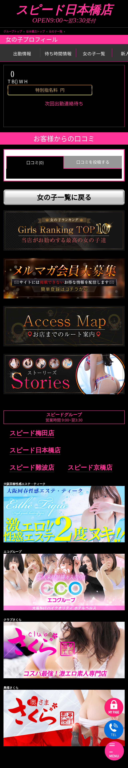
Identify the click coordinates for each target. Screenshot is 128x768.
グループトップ (12, 31)
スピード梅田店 (31, 433)
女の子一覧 (55, 31)
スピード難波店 (31, 467)
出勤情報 (22, 53)
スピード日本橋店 (64, 10)
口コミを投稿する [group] (93, 162)
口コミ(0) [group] (35, 162)
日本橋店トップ (35, 31)
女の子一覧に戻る (64, 197)
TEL (113, 730)
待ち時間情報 (58, 53)
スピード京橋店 (90, 467)
